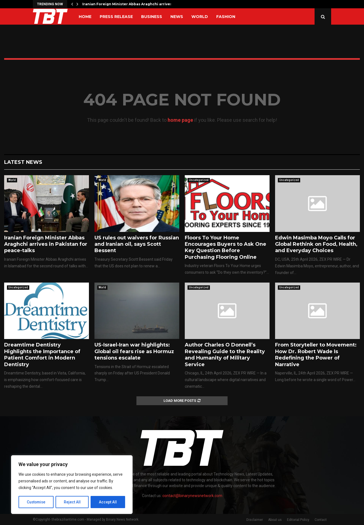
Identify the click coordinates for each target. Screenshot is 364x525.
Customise (36, 502)
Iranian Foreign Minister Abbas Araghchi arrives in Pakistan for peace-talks (45, 244)
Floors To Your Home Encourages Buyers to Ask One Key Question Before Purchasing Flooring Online (225, 247)
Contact (321, 520)
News (176, 16)
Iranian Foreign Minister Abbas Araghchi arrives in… (130, 4)
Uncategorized (199, 180)
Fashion (225, 16)
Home (85, 16)
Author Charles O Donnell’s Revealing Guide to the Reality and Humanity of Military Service (225, 354)
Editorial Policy (298, 520)
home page (180, 120)
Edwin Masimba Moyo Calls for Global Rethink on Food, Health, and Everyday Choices (316, 244)
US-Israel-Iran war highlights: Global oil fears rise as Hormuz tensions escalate (134, 351)
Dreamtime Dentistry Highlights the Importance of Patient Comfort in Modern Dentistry (42, 354)
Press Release (116, 16)
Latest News (23, 162)
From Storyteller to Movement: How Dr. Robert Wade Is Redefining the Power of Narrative (316, 354)
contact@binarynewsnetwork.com (192, 495)
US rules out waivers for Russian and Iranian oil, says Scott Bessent (136, 244)
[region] (72, 485)
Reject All (72, 502)
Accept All (108, 502)
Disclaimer (254, 520)
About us (275, 520)
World (199, 16)
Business (151, 16)
